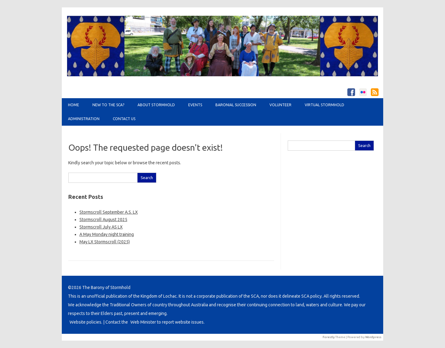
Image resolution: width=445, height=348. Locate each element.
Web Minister (143, 322)
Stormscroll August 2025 (103, 219)
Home (73, 105)
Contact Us (124, 119)
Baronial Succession (235, 105)
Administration (84, 119)
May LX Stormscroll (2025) (104, 241)
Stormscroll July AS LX (101, 226)
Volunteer (280, 105)
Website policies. (86, 322)
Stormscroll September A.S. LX (108, 212)
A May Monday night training (106, 234)
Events (195, 105)
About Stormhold (156, 105)
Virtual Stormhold (324, 105)
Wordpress (373, 337)
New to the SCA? (108, 105)
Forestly (329, 337)
